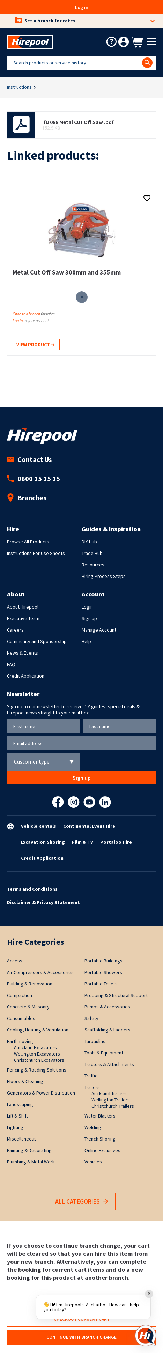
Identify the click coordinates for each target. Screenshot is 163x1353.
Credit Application (25, 676)
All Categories (81, 1201)
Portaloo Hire (116, 842)
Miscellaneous (22, 1139)
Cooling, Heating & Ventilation (37, 1030)
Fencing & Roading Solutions (36, 1070)
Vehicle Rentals (38, 826)
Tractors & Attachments (109, 1064)
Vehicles (93, 1162)
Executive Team (23, 618)
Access (14, 961)
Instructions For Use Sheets (36, 553)
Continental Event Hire (89, 826)
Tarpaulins (94, 1041)
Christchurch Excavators (39, 1060)
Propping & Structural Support (116, 995)
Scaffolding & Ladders (107, 1030)
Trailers (92, 1087)
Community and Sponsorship (37, 641)
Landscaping (20, 1104)
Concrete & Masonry (28, 1007)
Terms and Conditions (32, 889)
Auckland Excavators (35, 1047)
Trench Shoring (100, 1139)
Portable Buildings (103, 961)
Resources (93, 565)
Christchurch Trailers (112, 1106)
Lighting (15, 1127)
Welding (92, 1127)
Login (87, 607)
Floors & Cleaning (25, 1081)
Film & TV (82, 842)
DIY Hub (89, 542)
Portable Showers (103, 972)
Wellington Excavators (37, 1054)
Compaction (19, 995)
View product (35, 345)
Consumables (21, 1018)
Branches (26, 497)
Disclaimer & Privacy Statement (43, 902)
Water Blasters (100, 1116)
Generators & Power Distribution (41, 1093)
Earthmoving (20, 1041)
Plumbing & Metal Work (31, 1162)
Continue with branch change (81, 1337)
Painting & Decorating (29, 1150)
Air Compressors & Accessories (40, 972)
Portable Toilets (101, 984)
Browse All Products (28, 542)
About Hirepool (22, 607)
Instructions (19, 87)
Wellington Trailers (110, 1100)
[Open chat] (145, 1335)
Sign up (89, 618)
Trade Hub (92, 553)
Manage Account (99, 630)
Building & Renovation (29, 984)
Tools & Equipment (103, 1053)
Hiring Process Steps (104, 576)
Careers (15, 630)
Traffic (90, 1076)
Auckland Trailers (109, 1093)
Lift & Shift (17, 1116)
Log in (81, 7)
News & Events (22, 653)
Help (86, 641)
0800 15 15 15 (33, 478)
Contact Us (29, 459)
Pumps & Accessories (107, 1007)
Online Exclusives (102, 1150)
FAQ (11, 664)
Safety (91, 1018)
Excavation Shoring (43, 842)
